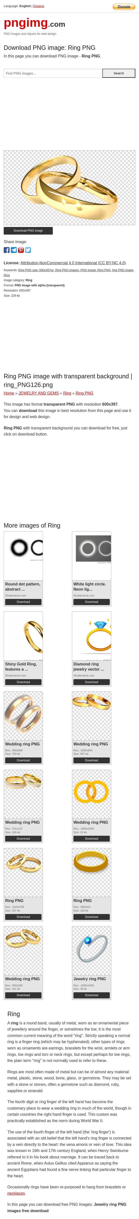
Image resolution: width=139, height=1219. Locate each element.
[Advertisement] (69, 116)
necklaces (16, 1193)
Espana (38, 6)
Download (23, 602)
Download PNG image (28, 230)
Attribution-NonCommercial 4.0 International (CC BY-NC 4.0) (73, 263)
